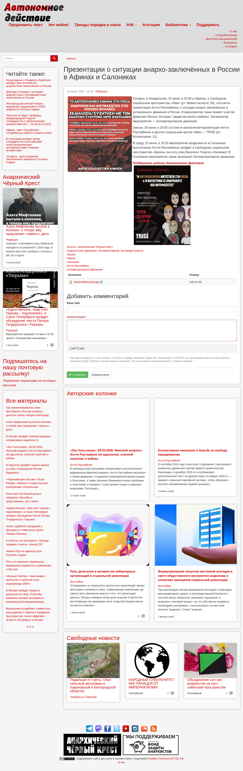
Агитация (151, 25)
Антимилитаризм (108, 250)
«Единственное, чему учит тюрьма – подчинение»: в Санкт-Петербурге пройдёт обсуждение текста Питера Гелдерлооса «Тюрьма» (27, 317)
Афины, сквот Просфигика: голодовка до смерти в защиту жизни (29, 131)
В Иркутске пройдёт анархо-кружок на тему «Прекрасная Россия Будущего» (27, 469)
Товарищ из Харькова (83, 696)
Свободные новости (93, 638)
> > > (30, 626)
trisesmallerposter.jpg (86, 282)
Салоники (73, 261)
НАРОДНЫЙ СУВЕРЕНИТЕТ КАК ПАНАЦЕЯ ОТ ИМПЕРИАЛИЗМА (151, 683)
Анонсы (71, 58)
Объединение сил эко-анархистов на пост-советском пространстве (206, 683)
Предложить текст (26, 25)
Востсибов (76, 581)
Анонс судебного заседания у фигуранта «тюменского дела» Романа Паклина (25, 530)
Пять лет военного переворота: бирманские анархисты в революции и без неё (28, 565)
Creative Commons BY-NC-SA (166, 758)
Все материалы (26, 401)
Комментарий (76, 316)
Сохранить (77, 374)
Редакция (101, 91)
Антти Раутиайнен (78, 265)
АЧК (131, 25)
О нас (121, 762)
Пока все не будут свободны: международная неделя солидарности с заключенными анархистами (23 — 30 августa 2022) (28, 120)
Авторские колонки (91, 393)
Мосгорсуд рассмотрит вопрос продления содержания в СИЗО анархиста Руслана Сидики (25, 106)
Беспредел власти (132, 250)
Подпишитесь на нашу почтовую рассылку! (25, 367)
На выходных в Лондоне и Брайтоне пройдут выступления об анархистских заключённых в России (28, 83)
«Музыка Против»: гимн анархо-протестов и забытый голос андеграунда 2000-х (25, 580)
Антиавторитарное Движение (85, 269)
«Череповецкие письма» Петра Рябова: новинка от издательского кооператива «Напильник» (27, 483)
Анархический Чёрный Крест (95, 246)
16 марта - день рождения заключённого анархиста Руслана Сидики (27, 159)
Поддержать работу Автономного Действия (168, 163)
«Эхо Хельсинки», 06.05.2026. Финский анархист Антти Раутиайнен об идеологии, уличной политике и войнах (106, 454)
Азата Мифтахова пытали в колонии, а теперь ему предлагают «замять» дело (27, 230)
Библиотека (178, 25)
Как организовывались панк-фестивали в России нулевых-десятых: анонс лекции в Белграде (27, 411)
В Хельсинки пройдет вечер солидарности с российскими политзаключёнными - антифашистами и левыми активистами (24, 144)
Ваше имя (73, 302)
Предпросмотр (100, 374)
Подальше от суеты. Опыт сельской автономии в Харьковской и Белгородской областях (93, 685)
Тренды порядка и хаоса (98, 25)
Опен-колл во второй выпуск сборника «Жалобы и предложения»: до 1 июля (23, 497)
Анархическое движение (82, 250)
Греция (71, 254)
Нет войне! (59, 25)
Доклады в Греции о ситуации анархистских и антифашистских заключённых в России (26, 94)
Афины (71, 258)
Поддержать (208, 25)
